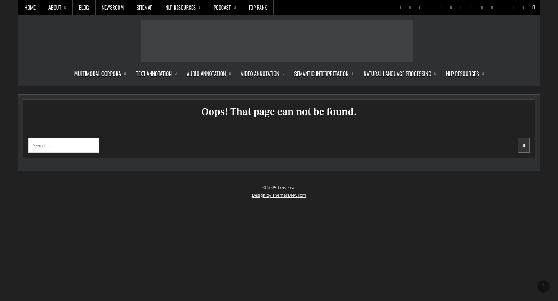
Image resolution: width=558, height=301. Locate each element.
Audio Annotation (206, 73)
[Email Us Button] (502, 7)
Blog (84, 7)
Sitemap (144, 7)
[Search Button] (533, 7)
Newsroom (113, 7)
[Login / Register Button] (523, 7)
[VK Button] (492, 7)
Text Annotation (154, 73)
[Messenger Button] (461, 7)
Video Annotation (260, 73)
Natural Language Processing (397, 73)
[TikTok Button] (482, 7)
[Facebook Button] (410, 7)
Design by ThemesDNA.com (279, 195)
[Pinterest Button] (420, 7)
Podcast (222, 7)
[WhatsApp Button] (471, 7)
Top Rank (258, 7)
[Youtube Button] (451, 7)
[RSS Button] (512, 7)
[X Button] (399, 7)
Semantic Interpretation (321, 73)
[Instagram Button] (441, 7)
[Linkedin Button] (430, 7)
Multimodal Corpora (97, 73)
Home (30, 7)
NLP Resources (180, 7)
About (54, 7)
